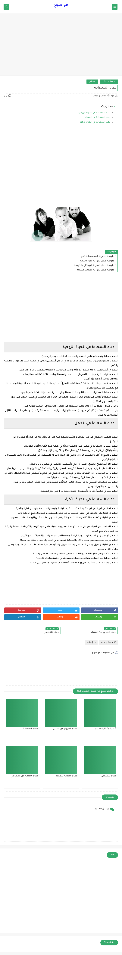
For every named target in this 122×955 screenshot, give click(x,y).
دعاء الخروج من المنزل (65, 729)
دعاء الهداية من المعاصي (24, 776)
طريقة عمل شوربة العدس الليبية (95, 270)
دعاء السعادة (30, 729)
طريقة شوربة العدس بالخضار (97, 256)
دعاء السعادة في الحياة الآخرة (95, 122)
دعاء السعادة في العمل (97, 117)
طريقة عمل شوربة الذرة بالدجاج (97, 261)
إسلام (92, 81)
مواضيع (61, 5)
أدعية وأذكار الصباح (105, 729)
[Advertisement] (61, 46)
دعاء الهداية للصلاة (66, 776)
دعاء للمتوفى (108, 776)
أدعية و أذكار (109, 81)
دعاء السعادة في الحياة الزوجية (94, 113)
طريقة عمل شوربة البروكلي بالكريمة (94, 265)
